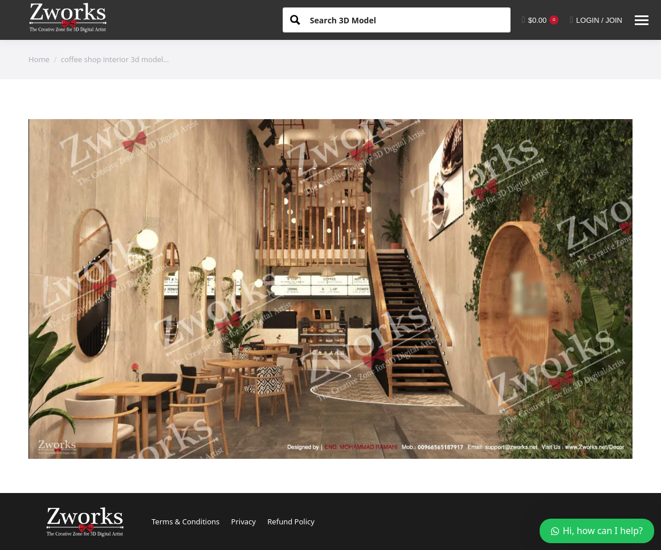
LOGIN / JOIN (596, 20)
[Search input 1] (405, 19)
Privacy (243, 521)
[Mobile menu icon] (642, 20)
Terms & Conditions (185, 521)
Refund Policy (291, 521)
